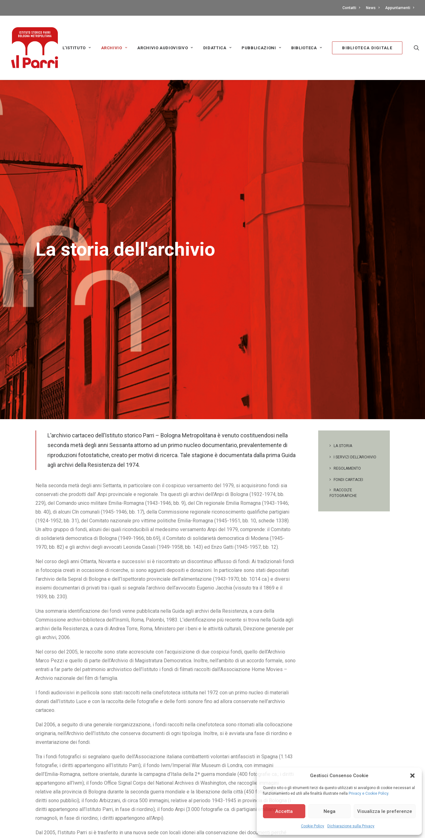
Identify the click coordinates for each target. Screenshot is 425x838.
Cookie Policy (312, 826)
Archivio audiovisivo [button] (165, 47)
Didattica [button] (217, 47)
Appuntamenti (399, 8)
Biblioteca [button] (306, 47)
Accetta (284, 811)
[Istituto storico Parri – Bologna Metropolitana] (34, 47)
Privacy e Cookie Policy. (369, 793)
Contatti (351, 8)
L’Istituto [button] (77, 47)
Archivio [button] (114, 47)
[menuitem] (352, 8)
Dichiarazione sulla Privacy (350, 826)
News (372, 8)
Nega (329, 811)
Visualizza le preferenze (384, 811)
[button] (412, 775)
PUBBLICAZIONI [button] (261, 47)
